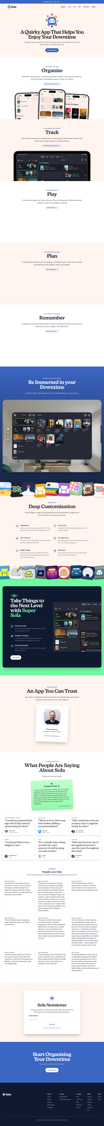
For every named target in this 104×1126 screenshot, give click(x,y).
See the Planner (52, 269)
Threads (89, 1099)
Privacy (99, 1097)
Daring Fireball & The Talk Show (13, 817)
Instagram (90, 1107)
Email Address (33, 1016)
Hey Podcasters (63, 1097)
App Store (44, 831)
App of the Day (42, 817)
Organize (63, 7)
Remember (86, 7)
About (77, 1097)
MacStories (74, 817)
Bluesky (89, 1102)
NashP (39, 839)
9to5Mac (7, 839)
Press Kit (78, 1107)
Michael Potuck (13, 855)
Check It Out (16, 657)
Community (79, 1099)
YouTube (89, 1097)
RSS (88, 1110)
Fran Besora (79, 855)
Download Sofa (52, 50)
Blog (77, 1102)
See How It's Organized (52, 84)
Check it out (52, 2)
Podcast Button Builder (65, 1099)
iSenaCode (74, 839)
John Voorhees (79, 831)
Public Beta (50, 1107)
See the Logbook (52, 331)
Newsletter (79, 1105)
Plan (79, 7)
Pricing (93, 7)
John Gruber (12, 831)
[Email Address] (52, 1019)
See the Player (52, 208)
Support (49, 1099)
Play (74, 7)
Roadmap (49, 1102)
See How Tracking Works (52, 146)
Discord (89, 1105)
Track (69, 7)
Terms (99, 1099)
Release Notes (50, 1105)
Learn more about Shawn (51, 736)
